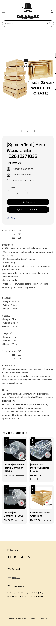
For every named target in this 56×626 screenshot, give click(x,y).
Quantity (11, 188)
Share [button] (12, 218)
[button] (3, 11)
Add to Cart (28, 202)
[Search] (49, 23)
